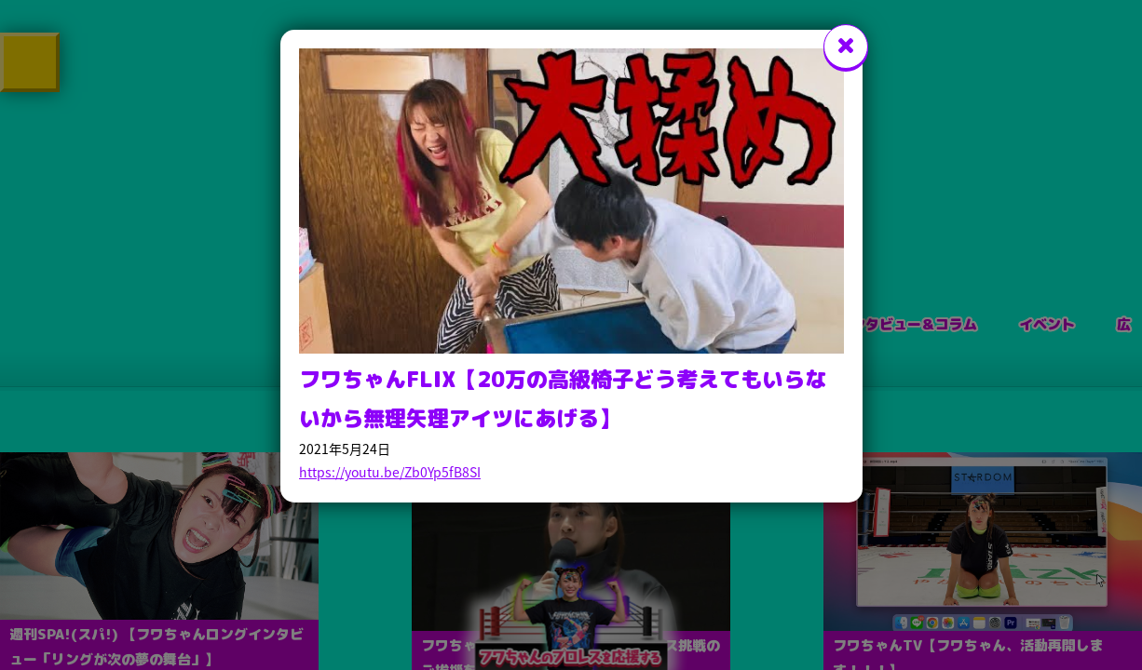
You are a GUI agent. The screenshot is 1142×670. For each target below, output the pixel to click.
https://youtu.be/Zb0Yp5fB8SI (390, 471)
